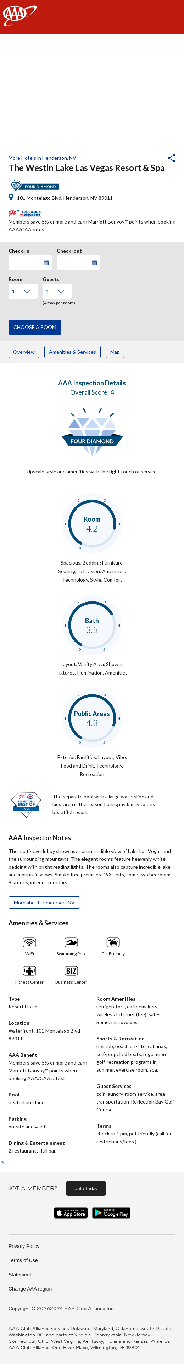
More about (44, 903)
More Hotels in (42, 158)
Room (15, 278)
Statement (20, 1274)
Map (115, 352)
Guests (51, 278)
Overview (24, 352)
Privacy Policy (24, 1246)
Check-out (69, 250)
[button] (152, 159)
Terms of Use (23, 1260)
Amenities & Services (72, 352)
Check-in (19, 250)
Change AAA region (30, 1289)
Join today (85, 1188)
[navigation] (92, 17)
